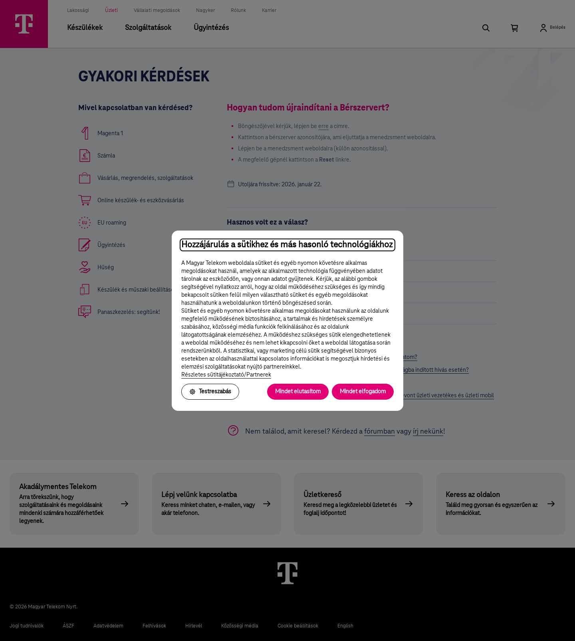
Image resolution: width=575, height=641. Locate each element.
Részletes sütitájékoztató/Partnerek (226, 375)
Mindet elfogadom (363, 392)
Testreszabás (210, 392)
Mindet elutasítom (298, 392)
